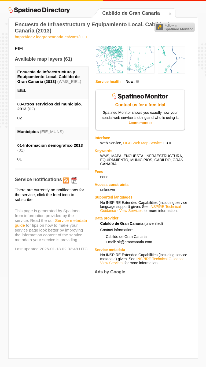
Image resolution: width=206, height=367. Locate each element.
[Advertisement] (140, 316)
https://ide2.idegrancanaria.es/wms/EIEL (51, 37)
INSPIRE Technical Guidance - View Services (140, 209)
